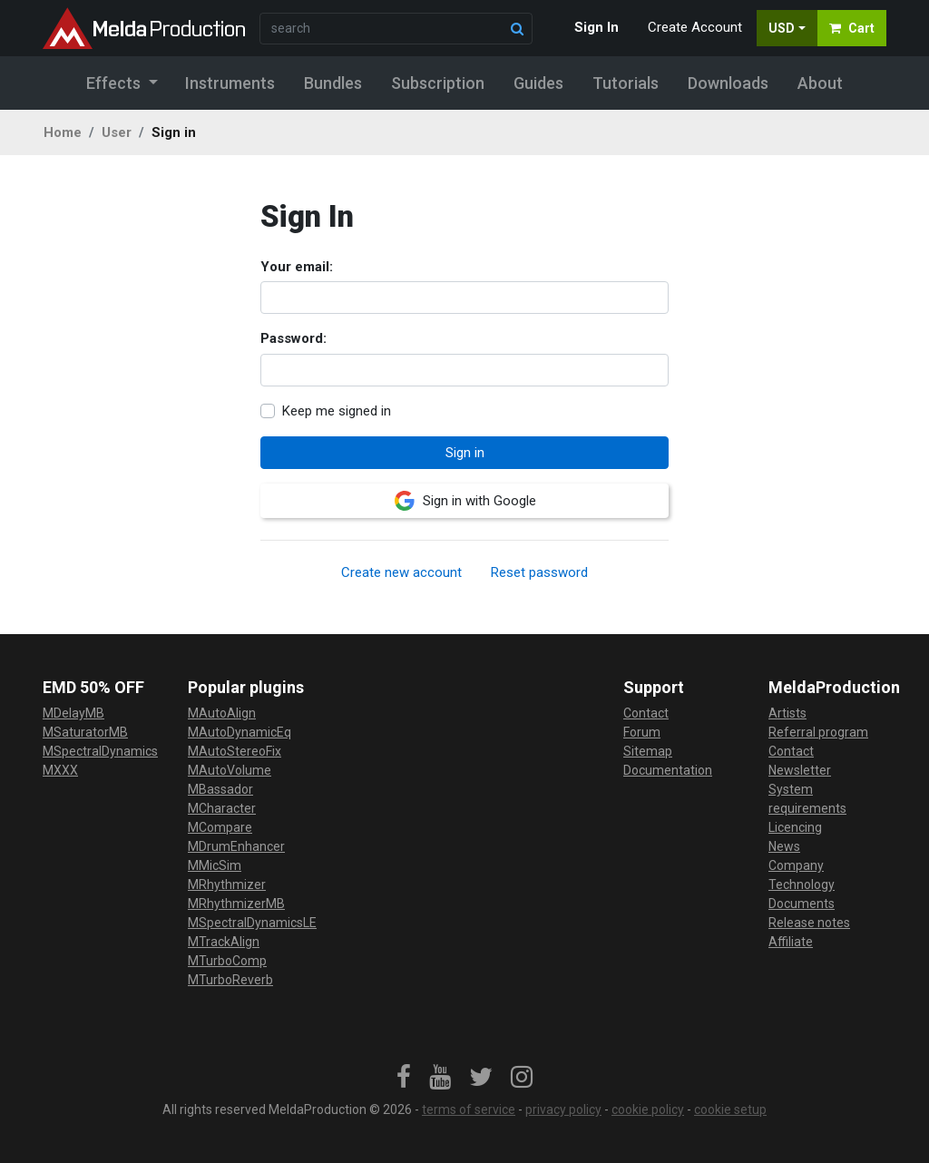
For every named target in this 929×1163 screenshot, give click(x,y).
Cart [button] (852, 28)
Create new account (401, 572)
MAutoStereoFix (234, 751)
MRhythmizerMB (236, 903)
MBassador (220, 789)
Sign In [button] (596, 27)
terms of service (468, 1109)
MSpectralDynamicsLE (252, 922)
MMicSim (214, 865)
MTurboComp (227, 960)
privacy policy (563, 1109)
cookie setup (730, 1109)
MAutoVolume (229, 770)
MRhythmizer (227, 884)
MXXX (60, 770)
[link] (403, 1077)
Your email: (296, 267)
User (117, 132)
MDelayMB (73, 713)
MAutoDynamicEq (239, 732)
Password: (293, 338)
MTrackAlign (223, 941)
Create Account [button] (695, 27)
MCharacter (222, 808)
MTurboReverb (230, 979)
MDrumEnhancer (236, 846)
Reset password (539, 572)
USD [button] (781, 28)
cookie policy (647, 1109)
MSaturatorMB (85, 732)
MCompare (220, 827)
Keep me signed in (336, 411)
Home (63, 132)
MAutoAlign (222, 713)
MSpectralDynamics (100, 751)
